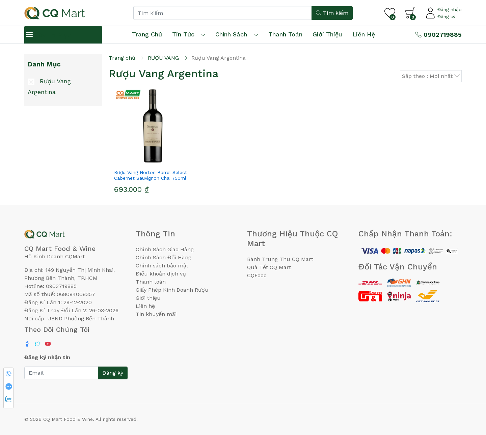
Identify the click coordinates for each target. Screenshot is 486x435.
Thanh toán (151, 282)
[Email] (61, 373)
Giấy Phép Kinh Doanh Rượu (172, 290)
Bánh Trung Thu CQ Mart (280, 259)
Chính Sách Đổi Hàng (163, 257)
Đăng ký (446, 16)
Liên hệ (363, 34)
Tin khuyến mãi (156, 314)
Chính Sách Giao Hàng (165, 249)
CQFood (257, 275)
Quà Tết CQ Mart (269, 267)
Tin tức (183, 34)
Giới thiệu (148, 298)
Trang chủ (147, 34)
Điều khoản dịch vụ (161, 273)
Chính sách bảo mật (162, 265)
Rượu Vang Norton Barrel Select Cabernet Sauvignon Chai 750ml (150, 175)
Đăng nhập (449, 9)
